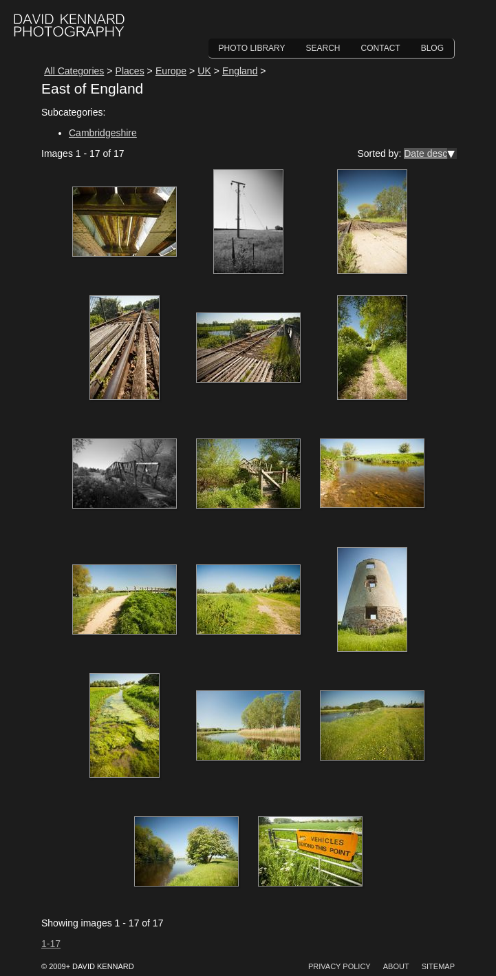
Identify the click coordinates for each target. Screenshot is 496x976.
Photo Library (252, 48)
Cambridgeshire (103, 132)
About (396, 966)
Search (323, 48)
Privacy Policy (339, 966)
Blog (432, 48)
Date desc (425, 153)
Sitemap (438, 966)
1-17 (51, 943)
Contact (380, 48)
